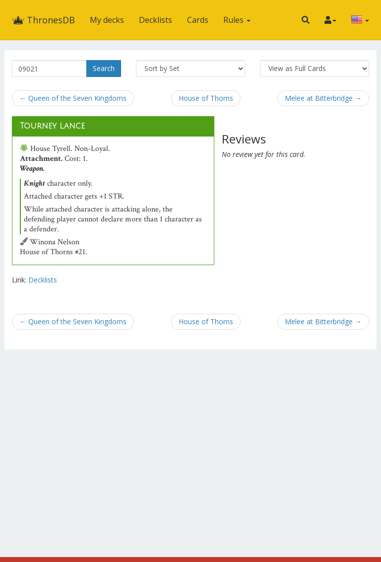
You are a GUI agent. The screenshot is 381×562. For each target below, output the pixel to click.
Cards (197, 19)
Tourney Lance (52, 126)
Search (104, 68)
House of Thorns (206, 98)
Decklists (155, 19)
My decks (107, 19)
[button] (305, 20)
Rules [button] (237, 19)
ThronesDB (43, 20)
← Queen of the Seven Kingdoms (73, 98)
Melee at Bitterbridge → (323, 98)
